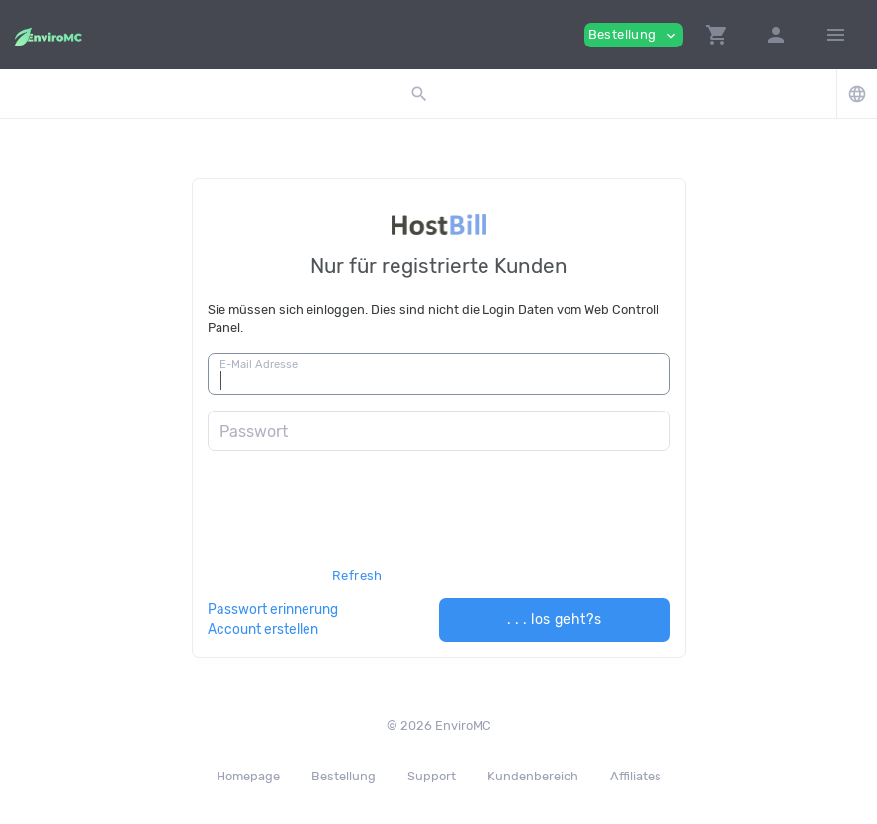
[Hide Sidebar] (835, 34)
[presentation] (358, 529)
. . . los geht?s (554, 619)
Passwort (253, 431)
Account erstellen (263, 629)
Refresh (357, 575)
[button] (717, 34)
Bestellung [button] (633, 35)
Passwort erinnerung (273, 609)
